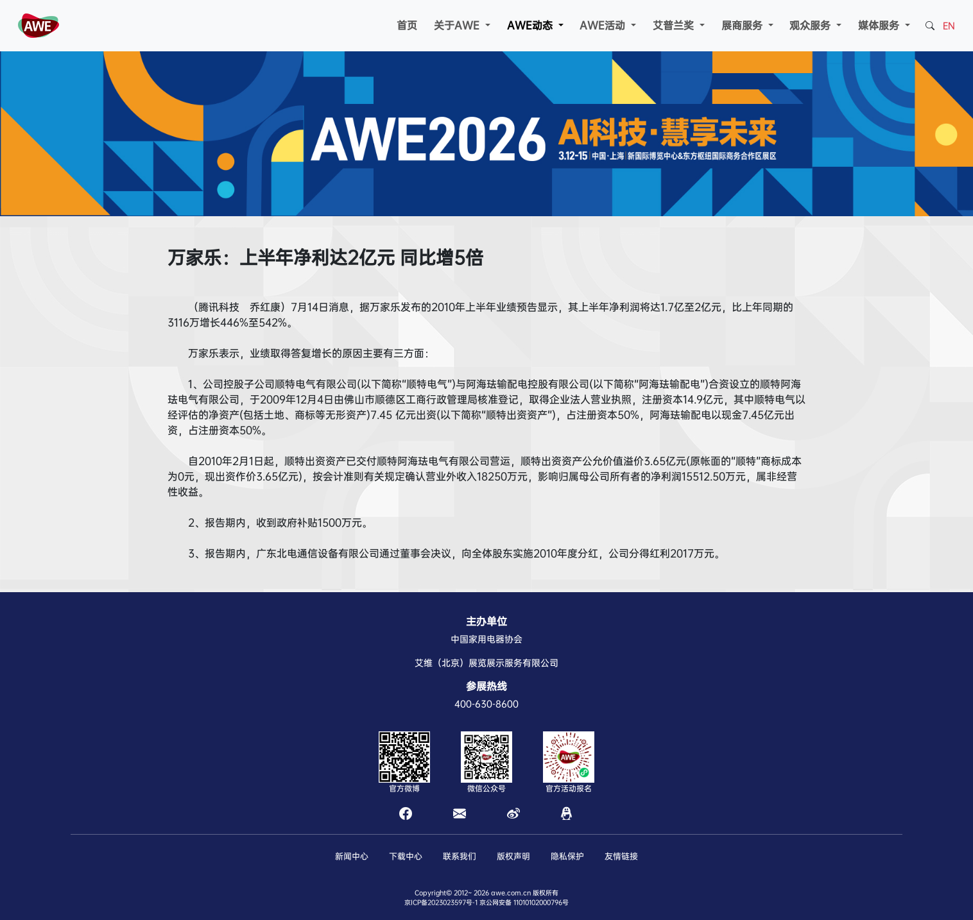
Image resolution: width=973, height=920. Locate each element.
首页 (407, 25)
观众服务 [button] (811, 25)
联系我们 (459, 856)
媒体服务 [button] (880, 25)
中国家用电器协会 (486, 639)
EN (949, 25)
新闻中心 (351, 856)
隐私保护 (567, 856)
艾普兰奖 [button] (675, 25)
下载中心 (405, 856)
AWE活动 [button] (604, 25)
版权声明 (513, 856)
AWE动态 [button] (531, 25)
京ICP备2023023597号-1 (441, 902)
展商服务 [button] (743, 25)
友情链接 (621, 856)
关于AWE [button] (458, 25)
